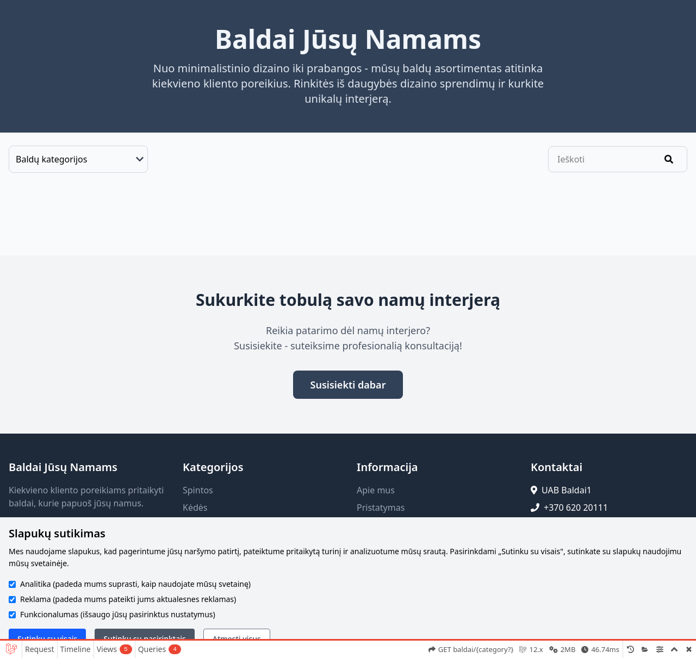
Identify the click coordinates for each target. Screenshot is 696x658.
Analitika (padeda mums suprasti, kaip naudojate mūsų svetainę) (135, 584)
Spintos (198, 490)
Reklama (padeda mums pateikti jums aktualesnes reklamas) (128, 599)
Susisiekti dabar (348, 384)
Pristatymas (381, 507)
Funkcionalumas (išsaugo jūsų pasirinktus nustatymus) (117, 614)
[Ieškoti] (669, 159)
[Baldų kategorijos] (78, 159)
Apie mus (376, 490)
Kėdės (195, 507)
